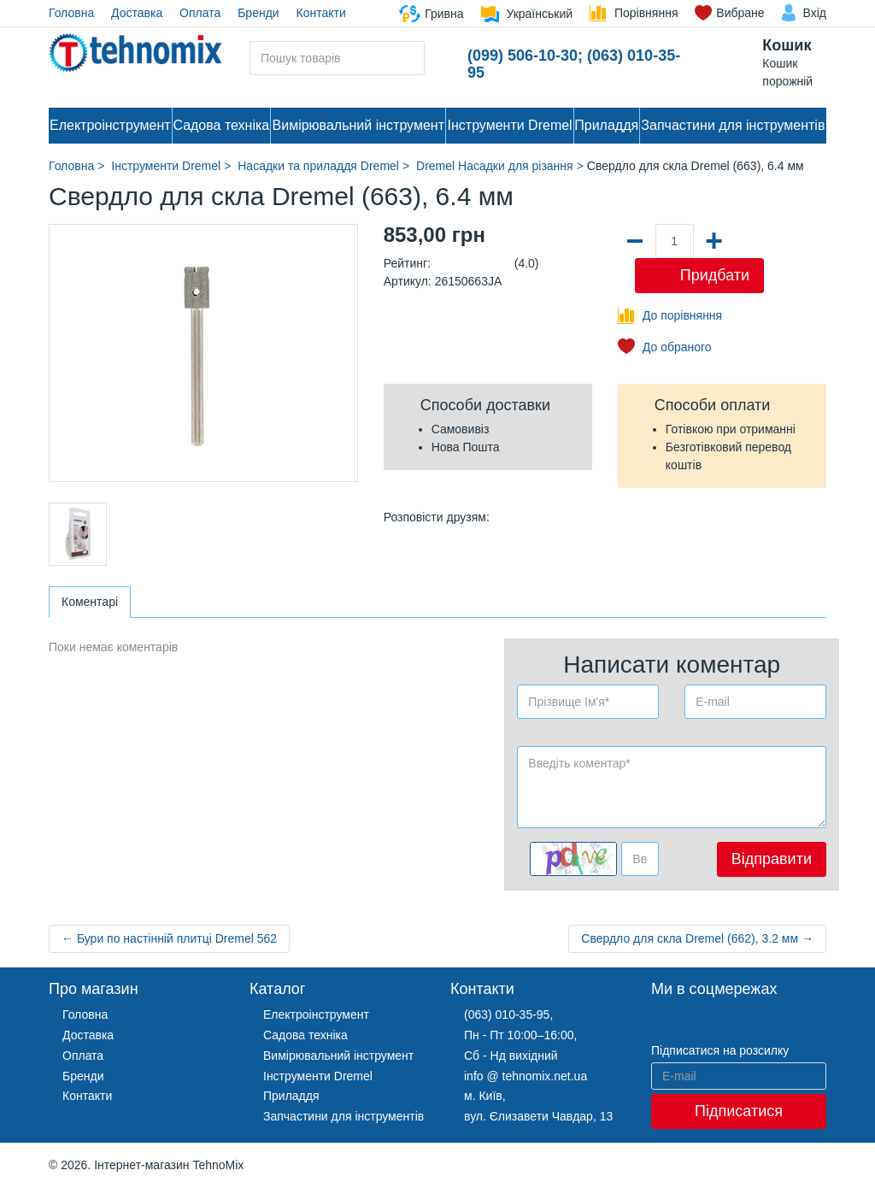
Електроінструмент (110, 125)
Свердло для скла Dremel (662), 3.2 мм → (697, 938)
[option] (78, 534)
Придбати (714, 275)
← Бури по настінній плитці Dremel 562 (169, 938)
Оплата (199, 13)
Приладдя (606, 125)
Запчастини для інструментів (733, 125)
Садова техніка (221, 125)
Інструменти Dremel (510, 125)
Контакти (321, 13)
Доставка (136, 13)
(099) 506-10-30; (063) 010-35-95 (573, 64)
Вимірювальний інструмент (358, 125)
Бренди (258, 13)
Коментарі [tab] (90, 602)
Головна (71, 13)
